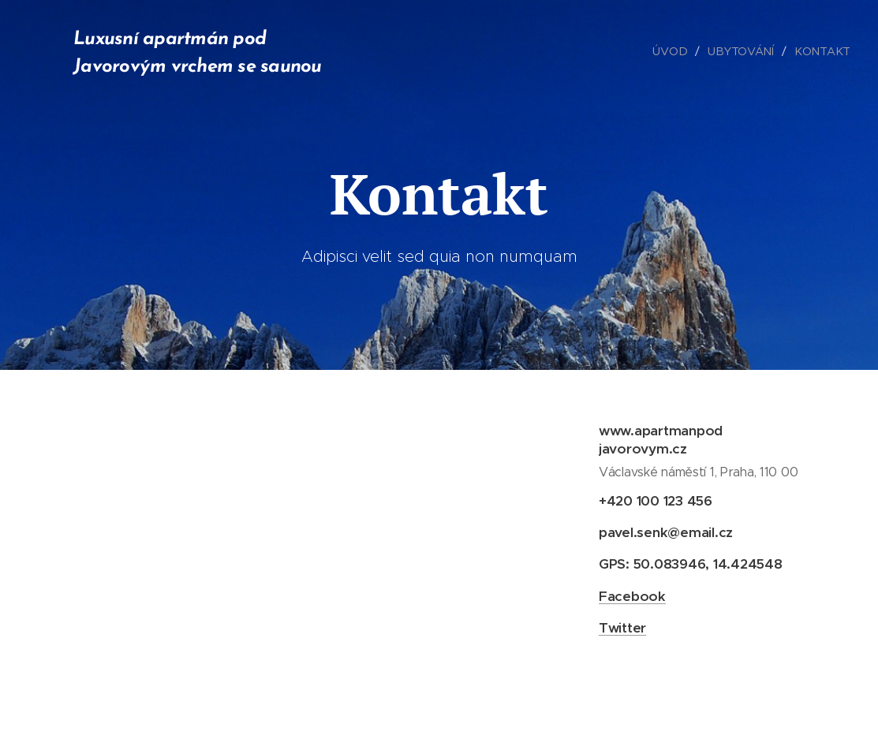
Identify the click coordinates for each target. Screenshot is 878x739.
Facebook (631, 595)
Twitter (621, 627)
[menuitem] (676, 51)
